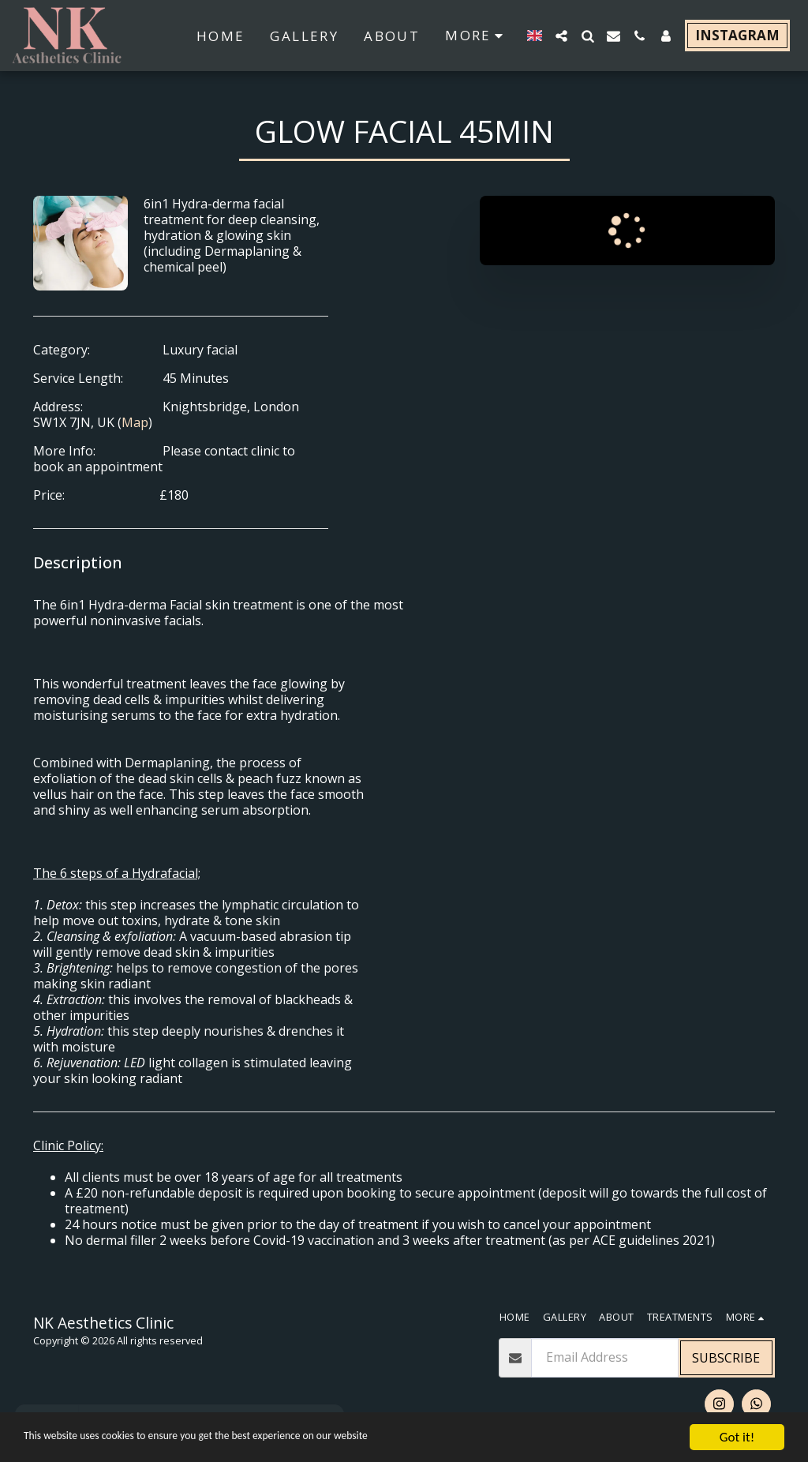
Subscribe (726, 1357)
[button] (561, 36)
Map (135, 422)
